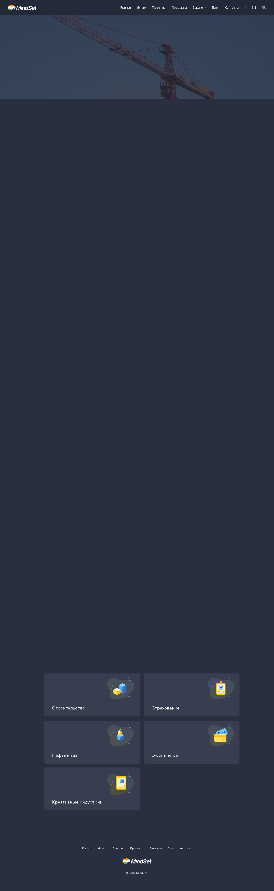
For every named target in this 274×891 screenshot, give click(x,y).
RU (264, 7)
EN (254, 7)
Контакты (232, 7)
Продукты (179, 7)
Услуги (141, 7)
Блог (215, 7)
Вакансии (199, 7)
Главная (125, 7)
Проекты (159, 7)
